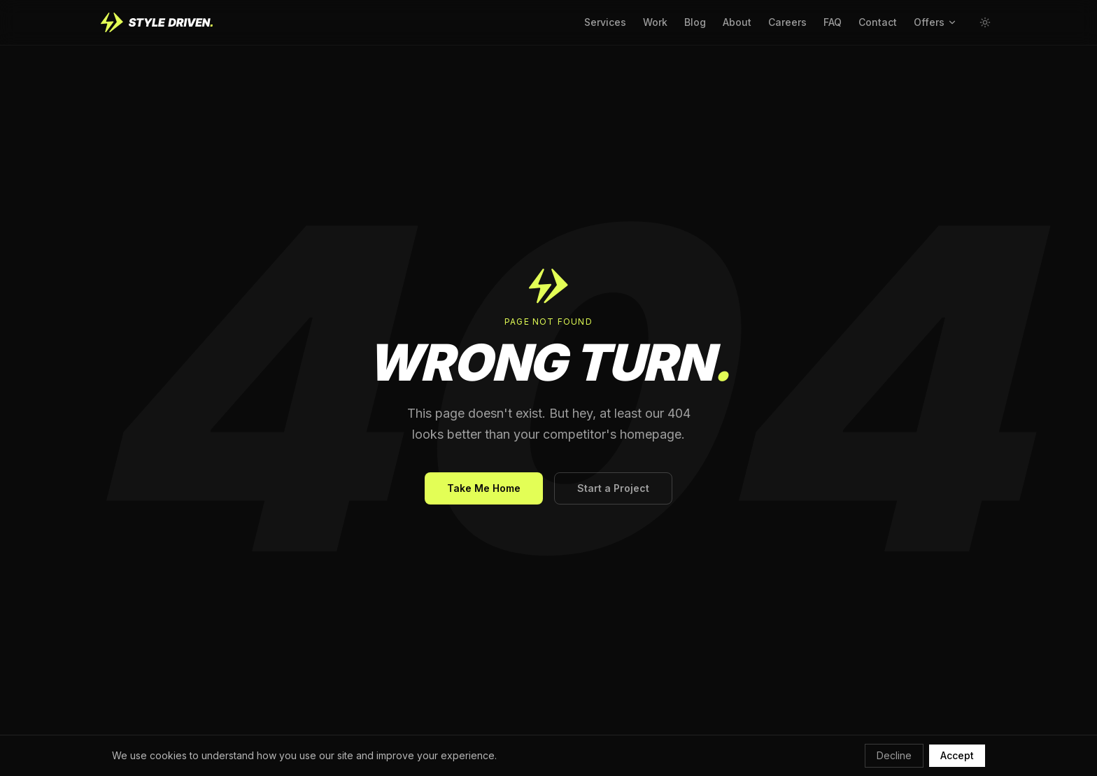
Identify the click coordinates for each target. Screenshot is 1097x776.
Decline (894, 755)
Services (605, 22)
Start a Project (613, 488)
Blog (695, 22)
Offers (935, 22)
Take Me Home (484, 488)
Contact (877, 22)
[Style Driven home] (157, 22)
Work (655, 22)
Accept (957, 755)
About (737, 22)
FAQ (832, 22)
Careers (787, 22)
